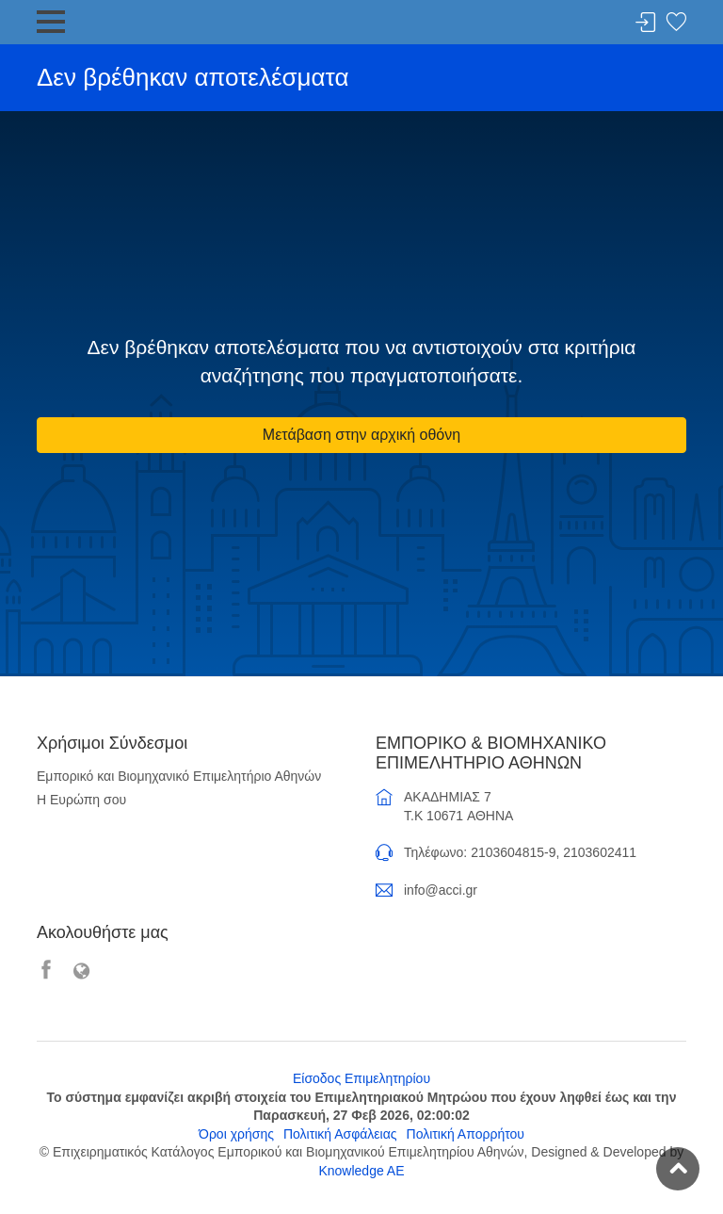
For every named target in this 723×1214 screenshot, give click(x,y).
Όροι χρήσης (236, 1133)
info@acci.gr (440, 890)
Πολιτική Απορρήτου (465, 1133)
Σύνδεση (645, 23)
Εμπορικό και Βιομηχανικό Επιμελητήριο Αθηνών (179, 776)
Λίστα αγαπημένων (676, 23)
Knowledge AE (361, 1170)
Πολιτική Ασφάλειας (340, 1133)
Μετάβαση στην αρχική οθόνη (361, 435)
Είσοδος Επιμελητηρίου (361, 1078)
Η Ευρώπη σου (81, 799)
